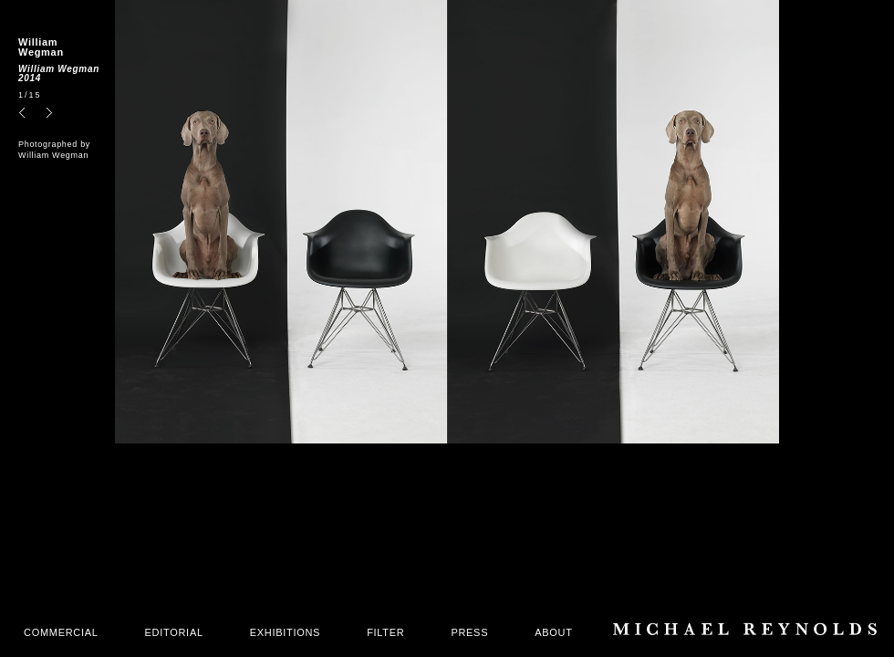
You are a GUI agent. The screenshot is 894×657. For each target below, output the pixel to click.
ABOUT (553, 632)
